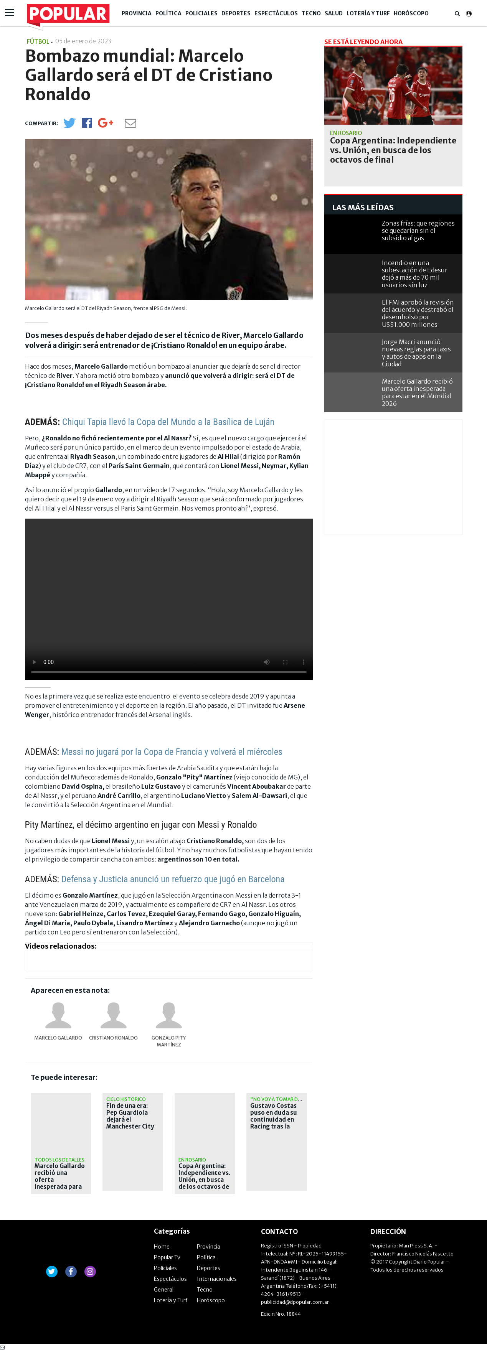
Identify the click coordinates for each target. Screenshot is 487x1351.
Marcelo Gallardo (58, 1038)
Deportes (236, 13)
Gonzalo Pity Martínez (169, 1041)
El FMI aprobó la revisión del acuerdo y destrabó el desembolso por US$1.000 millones (418, 313)
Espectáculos (276, 13)
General (163, 1289)
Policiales (201, 13)
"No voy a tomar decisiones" (287, 1099)
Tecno (311, 13)
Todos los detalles (59, 1160)
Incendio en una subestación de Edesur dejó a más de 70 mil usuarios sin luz (414, 274)
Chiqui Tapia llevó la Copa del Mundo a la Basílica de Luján (168, 422)
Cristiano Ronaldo (113, 1038)
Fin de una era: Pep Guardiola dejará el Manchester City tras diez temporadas (130, 1123)
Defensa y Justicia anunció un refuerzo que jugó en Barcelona (173, 879)
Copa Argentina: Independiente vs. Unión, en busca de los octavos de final (204, 1180)
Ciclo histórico (126, 1099)
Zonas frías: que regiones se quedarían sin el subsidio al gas (418, 230)
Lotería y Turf (368, 13)
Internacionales (217, 1278)
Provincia (137, 13)
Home (162, 1246)
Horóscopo (411, 13)
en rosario (192, 1160)
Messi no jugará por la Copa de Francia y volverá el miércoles (171, 751)
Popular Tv (167, 1257)
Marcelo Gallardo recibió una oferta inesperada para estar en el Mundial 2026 (60, 1183)
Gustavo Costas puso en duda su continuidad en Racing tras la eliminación (273, 1119)
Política (168, 13)
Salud (334, 13)
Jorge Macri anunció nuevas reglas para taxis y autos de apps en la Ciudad (416, 353)
